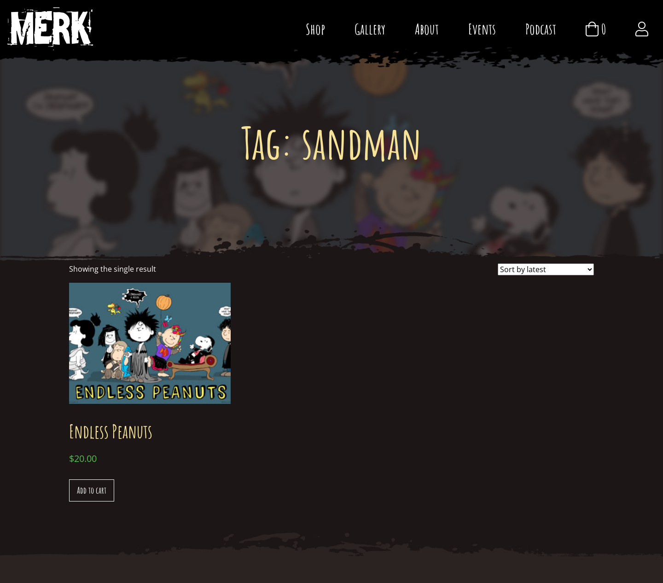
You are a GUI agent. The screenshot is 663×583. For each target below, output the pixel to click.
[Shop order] (546, 269)
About (427, 28)
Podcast (540, 28)
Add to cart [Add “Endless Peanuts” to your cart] (91, 490)
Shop (315, 28)
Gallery (370, 28)
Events (482, 28)
